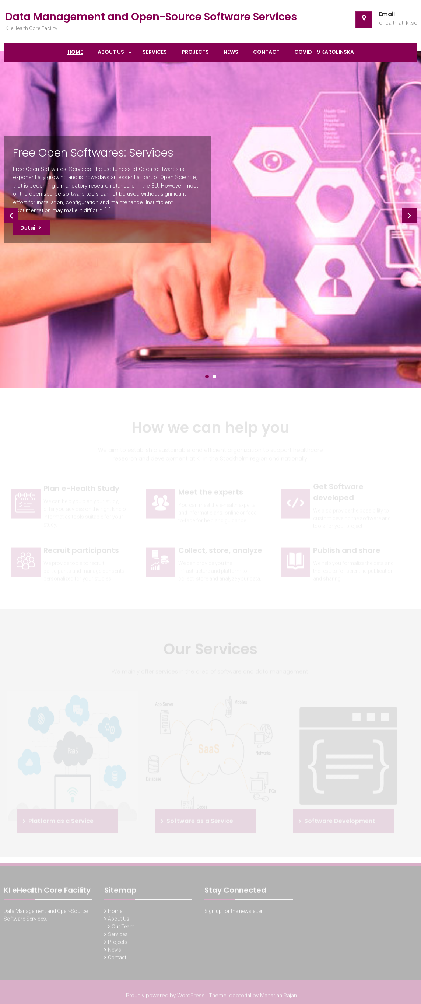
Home (75, 52)
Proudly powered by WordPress (165, 996)
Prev (9, 214)
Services (155, 52)
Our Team (123, 928)
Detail (28, 227)
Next (408, 214)
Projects (195, 52)
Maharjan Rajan (278, 996)
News (231, 52)
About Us (111, 52)
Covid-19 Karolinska (324, 52)
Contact (266, 52)
